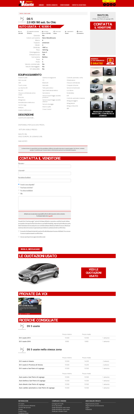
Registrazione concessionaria (95, 406)
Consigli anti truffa (57, 404)
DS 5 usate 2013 (25, 338)
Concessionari (64, 5)
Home (21, 13)
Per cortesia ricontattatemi (25, 190)
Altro (20, 193)
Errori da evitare (57, 406)
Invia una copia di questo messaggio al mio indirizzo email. (31, 237)
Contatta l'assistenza (79, 5)
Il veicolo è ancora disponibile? (26, 184)
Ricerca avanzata (52, 5)
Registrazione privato (92, 404)
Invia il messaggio (30, 249)
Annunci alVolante (26, 3)
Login (105, 1)
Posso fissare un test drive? (25, 187)
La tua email (21, 170)
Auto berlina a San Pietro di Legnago (32, 381)
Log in (87, 407)
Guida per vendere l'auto (59, 411)
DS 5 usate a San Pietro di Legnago (31, 368)
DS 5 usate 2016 (25, 341)
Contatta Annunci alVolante (26, 406)
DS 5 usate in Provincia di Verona (31, 365)
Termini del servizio (24, 407)
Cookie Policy (22, 411)
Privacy (20, 409)
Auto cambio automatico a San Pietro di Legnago (37, 388)
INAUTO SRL (103, 15)
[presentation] (31, 242)
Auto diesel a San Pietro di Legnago (32, 384)
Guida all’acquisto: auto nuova (61, 407)
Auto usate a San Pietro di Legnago (32, 377)
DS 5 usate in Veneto (26, 361)
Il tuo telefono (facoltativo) (24, 177)
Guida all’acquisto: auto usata (60, 409)
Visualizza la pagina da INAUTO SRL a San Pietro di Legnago (103, 114)
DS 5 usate (33, 326)
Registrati (111, 1)
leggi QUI (50, 216)
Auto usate (27, 13)
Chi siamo (21, 404)
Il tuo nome (21, 163)
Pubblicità (89, 409)
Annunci (41, 5)
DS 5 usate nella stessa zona (44, 349)
